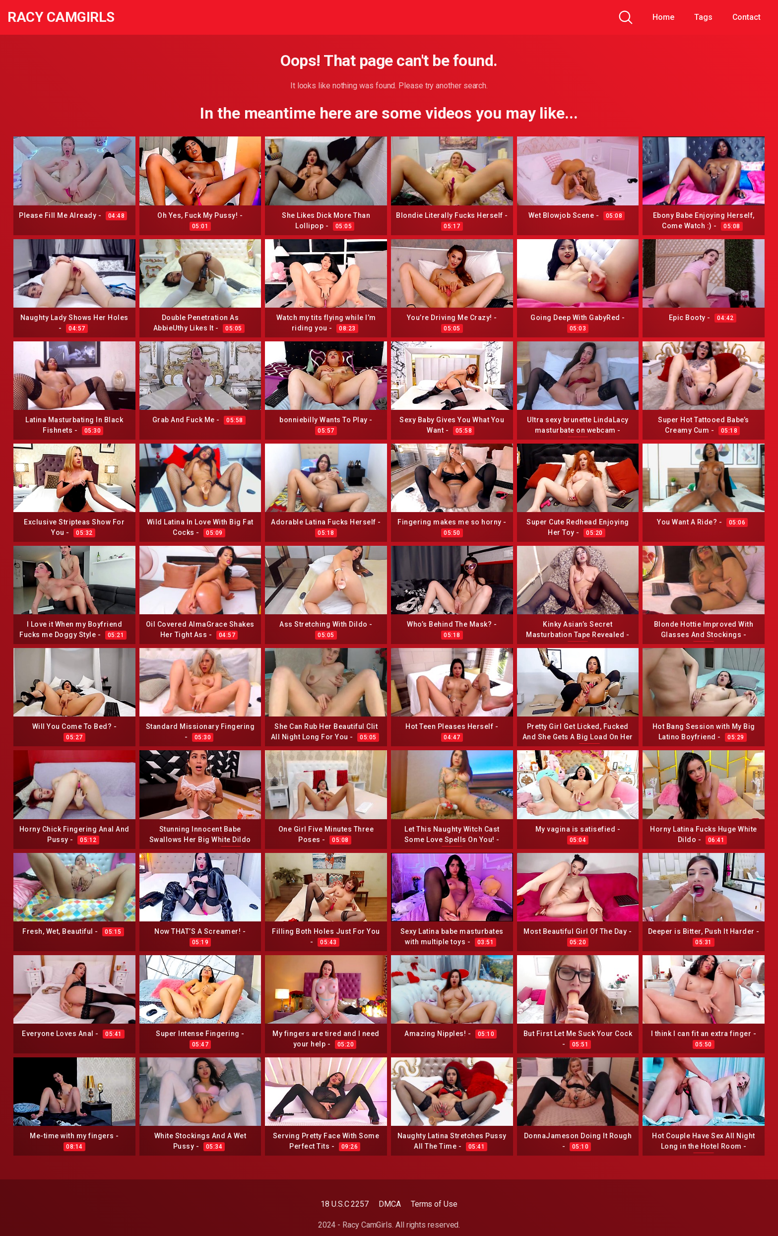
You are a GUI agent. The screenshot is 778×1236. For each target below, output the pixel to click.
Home (663, 17)
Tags (703, 17)
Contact (746, 17)
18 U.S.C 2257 (345, 1204)
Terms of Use (434, 1204)
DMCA (390, 1204)
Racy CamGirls (61, 17)
